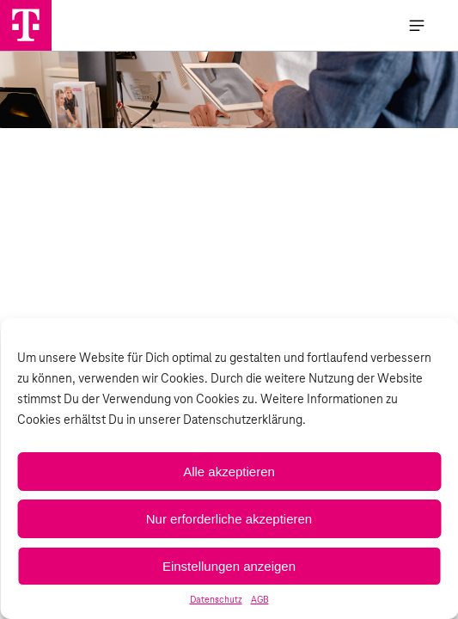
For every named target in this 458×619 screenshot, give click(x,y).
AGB (260, 600)
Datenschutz (216, 600)
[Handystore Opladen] (25, 25)
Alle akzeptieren (229, 471)
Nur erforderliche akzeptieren (229, 519)
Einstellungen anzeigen (229, 566)
